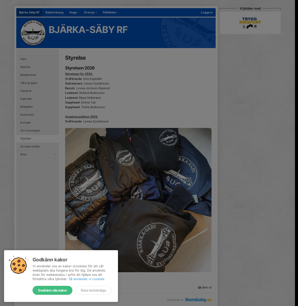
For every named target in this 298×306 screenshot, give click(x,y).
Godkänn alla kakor (52, 290)
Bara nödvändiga (93, 290)
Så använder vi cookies (86, 279)
